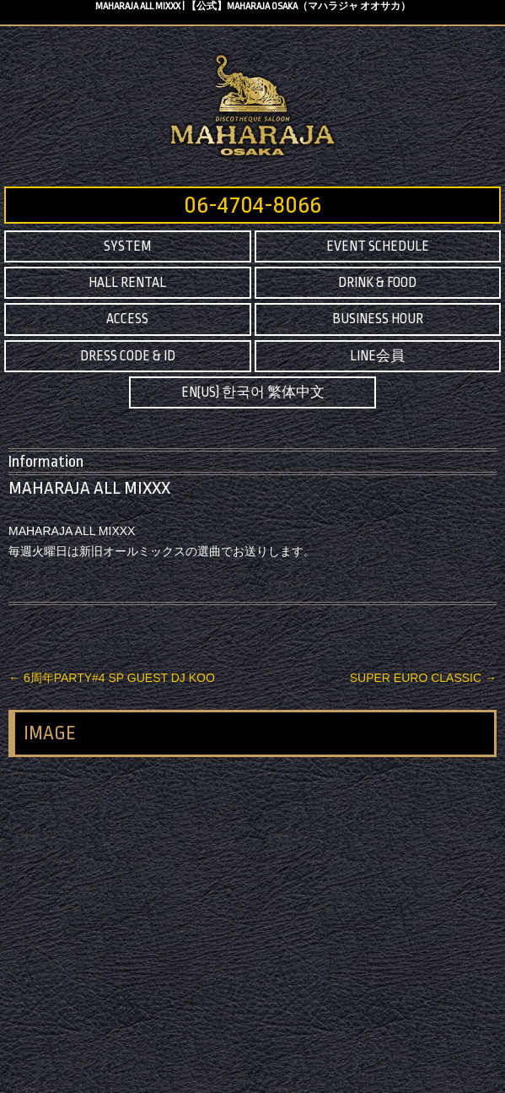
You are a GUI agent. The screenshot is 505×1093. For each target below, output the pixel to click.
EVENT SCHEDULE (377, 246)
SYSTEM (127, 246)
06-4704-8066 (252, 205)
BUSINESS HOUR (377, 319)
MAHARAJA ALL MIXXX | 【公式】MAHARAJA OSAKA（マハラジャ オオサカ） (253, 6)
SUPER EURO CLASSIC (423, 677)
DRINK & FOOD (377, 282)
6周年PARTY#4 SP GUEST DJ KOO (111, 677)
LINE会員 (377, 356)
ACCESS (127, 319)
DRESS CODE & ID (127, 356)
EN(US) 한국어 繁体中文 (253, 392)
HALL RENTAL (127, 282)
